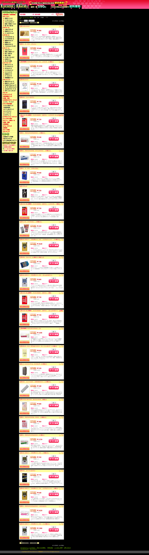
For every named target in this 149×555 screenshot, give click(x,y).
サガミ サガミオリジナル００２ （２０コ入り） (33, 506)
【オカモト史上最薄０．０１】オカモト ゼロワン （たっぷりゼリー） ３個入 (41, 310)
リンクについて (24, 549)
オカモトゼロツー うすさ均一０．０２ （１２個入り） (35, 524)
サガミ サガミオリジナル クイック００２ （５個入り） (35, 150)
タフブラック (23, 186)
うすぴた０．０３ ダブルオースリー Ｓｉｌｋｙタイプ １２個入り (38, 346)
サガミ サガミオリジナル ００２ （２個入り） (33, 417)
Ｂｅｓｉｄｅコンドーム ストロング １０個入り (33, 364)
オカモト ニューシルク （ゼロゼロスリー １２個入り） (35, 381)
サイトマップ (33, 549)
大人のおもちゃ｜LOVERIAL (28, 547)
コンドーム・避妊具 (28, 17)
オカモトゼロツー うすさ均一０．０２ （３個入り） (34, 452)
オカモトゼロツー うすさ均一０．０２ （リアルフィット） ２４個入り (39, 239)
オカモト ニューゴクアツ (27, 97)
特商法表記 (50, 547)
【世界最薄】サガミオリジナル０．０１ (30, 328)
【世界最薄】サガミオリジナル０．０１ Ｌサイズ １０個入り (37, 61)
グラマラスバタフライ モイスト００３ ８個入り (33, 399)
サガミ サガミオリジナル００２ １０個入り (32, 435)
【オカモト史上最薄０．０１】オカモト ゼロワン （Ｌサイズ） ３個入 (39, 204)
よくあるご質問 (58, 547)
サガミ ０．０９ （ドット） (28, 44)
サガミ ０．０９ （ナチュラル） (29, 168)
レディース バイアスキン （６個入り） (31, 221)
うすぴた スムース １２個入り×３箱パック (32, 257)
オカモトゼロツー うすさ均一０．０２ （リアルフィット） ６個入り (39, 488)
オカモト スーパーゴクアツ (27, 470)
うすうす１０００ (25, 26)
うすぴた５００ (24, 79)
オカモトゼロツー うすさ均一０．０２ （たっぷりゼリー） (36, 275)
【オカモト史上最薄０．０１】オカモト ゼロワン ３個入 (35, 293)
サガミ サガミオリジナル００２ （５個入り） (33, 133)
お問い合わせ (67, 547)
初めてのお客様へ (41, 547)
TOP (20, 17)
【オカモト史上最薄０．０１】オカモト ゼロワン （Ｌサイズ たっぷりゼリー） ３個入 (42, 115)
